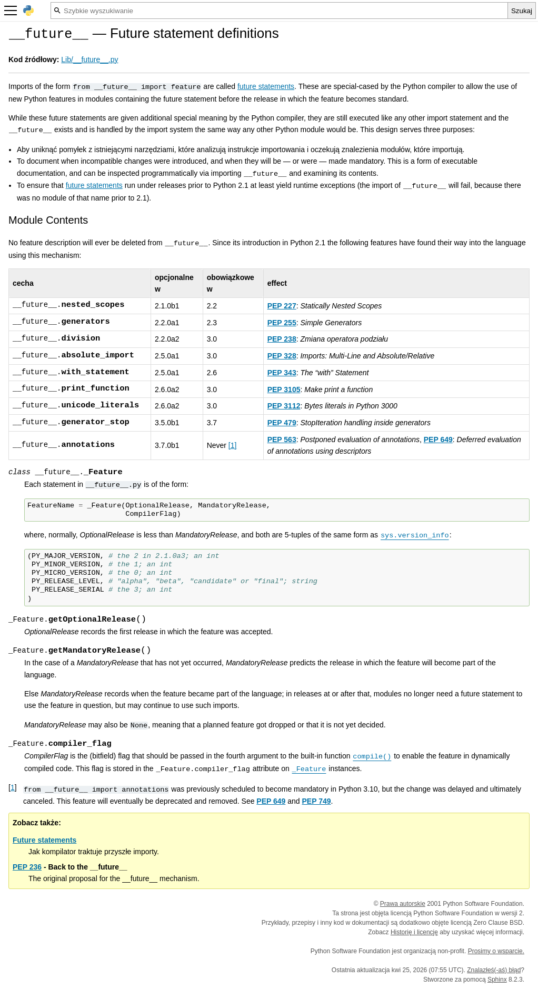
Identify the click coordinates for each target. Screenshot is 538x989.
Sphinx (497, 979)
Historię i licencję (414, 932)
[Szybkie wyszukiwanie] (279, 10)
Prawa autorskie (402, 903)
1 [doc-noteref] (232, 445)
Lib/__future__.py (89, 59)
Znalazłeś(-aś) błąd (494, 970)
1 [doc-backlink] (13, 787)
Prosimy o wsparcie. (496, 951)
